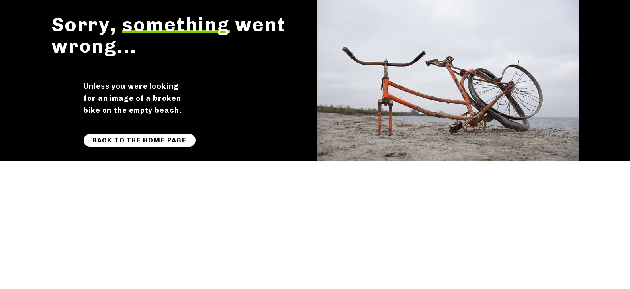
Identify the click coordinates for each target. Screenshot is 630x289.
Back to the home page (139, 140)
